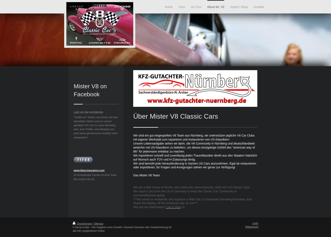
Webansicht (251, 226)
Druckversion (83, 223)
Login (255, 223)
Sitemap (98, 223)
